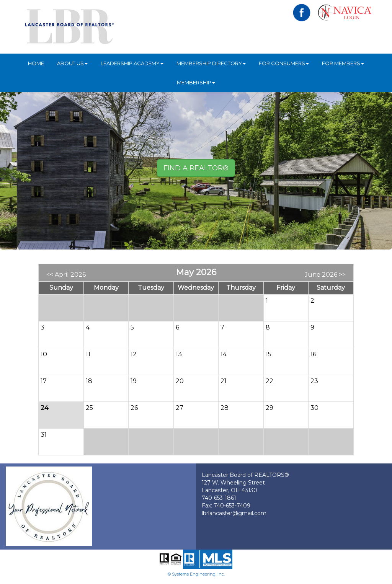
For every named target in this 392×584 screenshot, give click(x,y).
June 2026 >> (325, 274)
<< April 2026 (66, 274)
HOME (36, 63)
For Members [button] (343, 63)
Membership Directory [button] (211, 63)
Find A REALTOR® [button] (196, 168)
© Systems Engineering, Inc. (196, 574)
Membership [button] (196, 82)
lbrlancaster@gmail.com (234, 513)
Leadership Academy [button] (132, 63)
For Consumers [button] (284, 63)
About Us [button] (72, 63)
